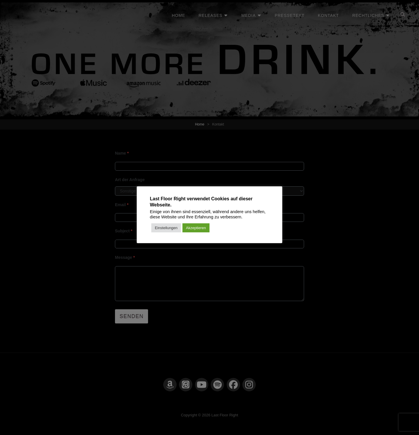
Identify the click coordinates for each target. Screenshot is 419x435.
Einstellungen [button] (166, 228)
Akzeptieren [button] (196, 228)
